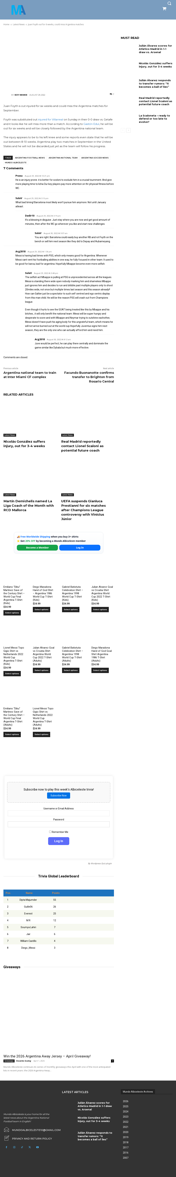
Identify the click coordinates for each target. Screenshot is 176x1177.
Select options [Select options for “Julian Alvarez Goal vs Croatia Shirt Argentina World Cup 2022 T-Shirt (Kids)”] (100, 609)
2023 (125, 1116)
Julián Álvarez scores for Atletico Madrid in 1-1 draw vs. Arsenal (155, 48)
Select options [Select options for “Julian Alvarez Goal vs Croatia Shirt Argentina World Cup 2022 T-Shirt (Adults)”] (41, 670)
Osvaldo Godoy (23, 1060)
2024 (125, 1111)
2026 (125, 1101)
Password (58, 819)
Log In (80, 547)
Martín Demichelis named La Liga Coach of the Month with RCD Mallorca (29, 505)
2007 (125, 1157)
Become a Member (37, 547)
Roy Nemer (21, 95)
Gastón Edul (91, 124)
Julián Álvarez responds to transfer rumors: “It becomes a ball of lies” (154, 83)
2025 (125, 1106)
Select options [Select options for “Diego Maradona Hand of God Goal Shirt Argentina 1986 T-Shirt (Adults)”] (100, 670)
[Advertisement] (58, 59)
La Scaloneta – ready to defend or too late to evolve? (154, 118)
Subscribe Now (59, 795)
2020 (125, 1132)
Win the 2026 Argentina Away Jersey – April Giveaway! (47, 1056)
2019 (125, 1137)
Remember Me (58, 832)
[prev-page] (123, 129)
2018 (125, 1142)
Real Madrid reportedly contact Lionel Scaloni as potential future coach (84, 445)
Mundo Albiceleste (15, 162)
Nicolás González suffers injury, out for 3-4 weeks (25, 443)
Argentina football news (30, 158)
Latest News (9, 435)
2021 (125, 1126)
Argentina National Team (63, 158)
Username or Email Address (58, 808)
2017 (125, 1147)
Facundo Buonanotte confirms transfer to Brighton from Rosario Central (89, 377)
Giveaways (9, 1060)
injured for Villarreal (50, 119)
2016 (125, 1152)
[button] (169, 3)
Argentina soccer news (95, 158)
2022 (125, 1121)
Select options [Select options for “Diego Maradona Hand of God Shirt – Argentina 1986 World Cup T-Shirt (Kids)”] (41, 609)
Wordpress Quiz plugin (101, 863)
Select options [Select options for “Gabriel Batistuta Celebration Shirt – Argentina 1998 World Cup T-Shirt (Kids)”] (71, 609)
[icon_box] (27, 1138)
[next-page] (128, 129)
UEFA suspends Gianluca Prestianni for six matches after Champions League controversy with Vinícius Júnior (85, 510)
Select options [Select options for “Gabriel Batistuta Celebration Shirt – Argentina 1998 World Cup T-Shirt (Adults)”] (71, 670)
